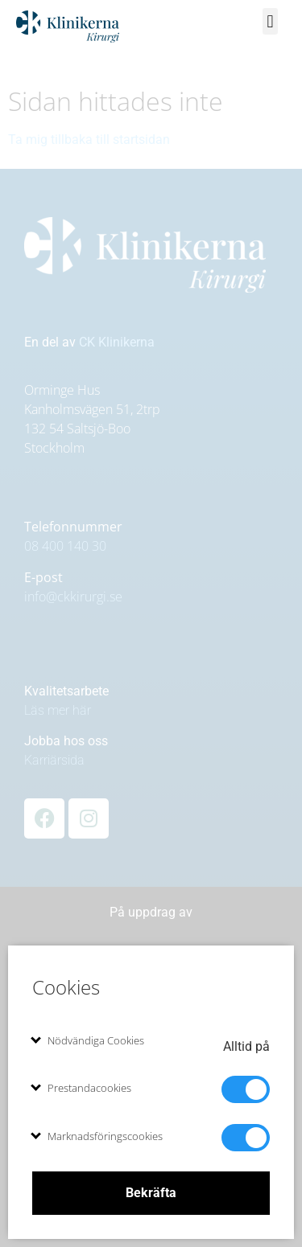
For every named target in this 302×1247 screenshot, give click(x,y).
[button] (270, 21)
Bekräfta (151, 1192)
